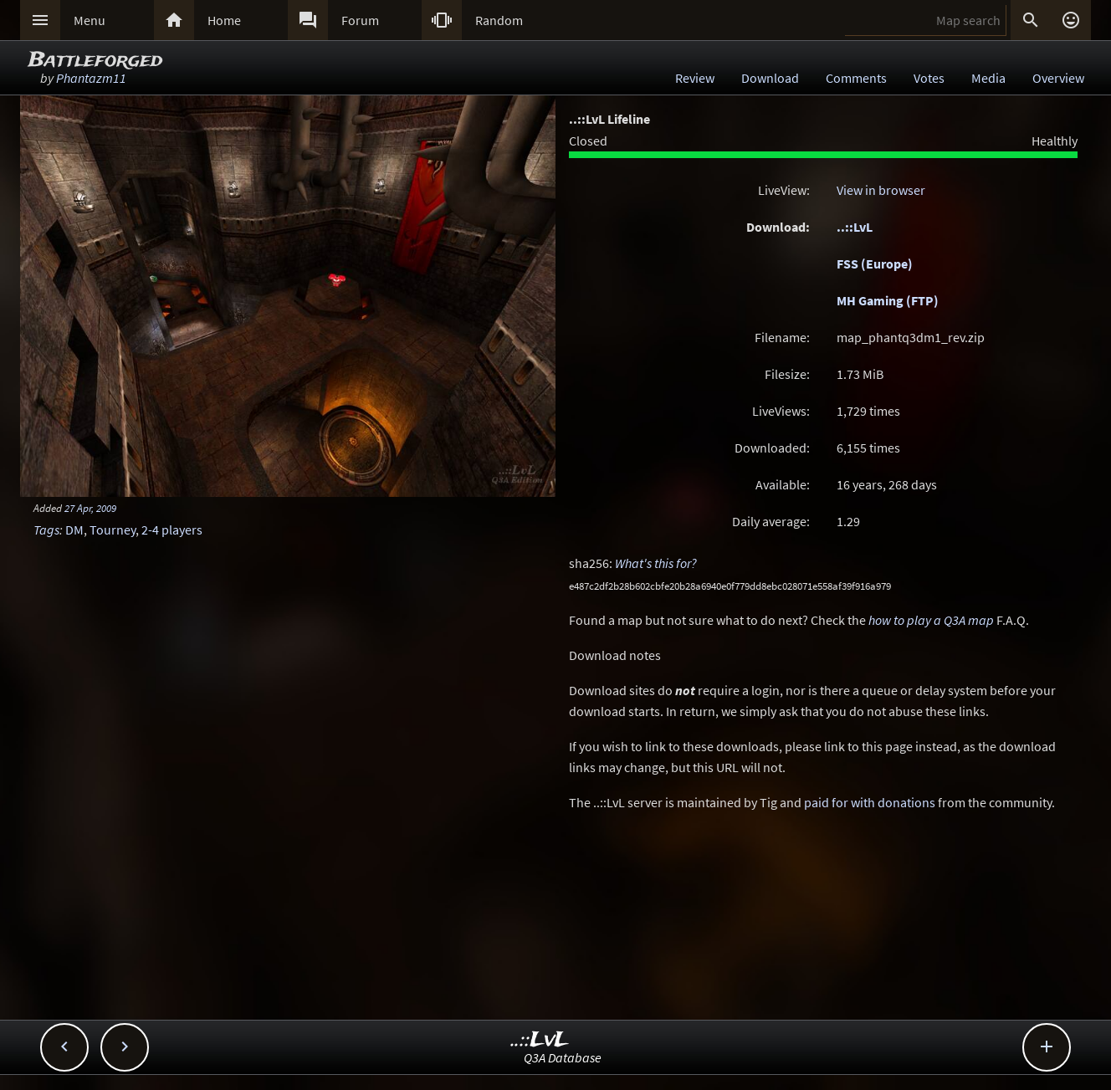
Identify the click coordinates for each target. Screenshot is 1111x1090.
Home (224, 20)
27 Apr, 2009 (90, 507)
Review (694, 77)
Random (499, 20)
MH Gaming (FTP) (888, 300)
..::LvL (855, 226)
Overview (1058, 77)
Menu (89, 20)
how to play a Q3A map (931, 620)
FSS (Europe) (875, 263)
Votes (929, 77)
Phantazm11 (91, 77)
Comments (856, 77)
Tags (46, 529)
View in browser (881, 190)
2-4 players (171, 529)
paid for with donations (869, 802)
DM (74, 529)
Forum (360, 20)
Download (770, 77)
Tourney (113, 529)
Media (988, 77)
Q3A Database (563, 1057)
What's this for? (656, 563)
